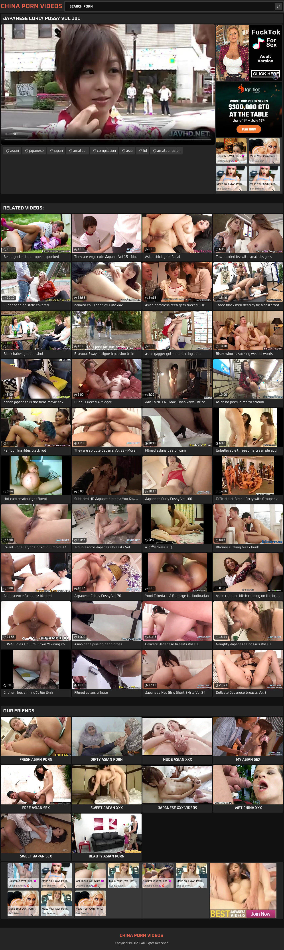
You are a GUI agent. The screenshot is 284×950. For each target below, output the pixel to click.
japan (58, 150)
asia (129, 150)
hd (145, 150)
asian (14, 150)
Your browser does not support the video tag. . (108, 84)
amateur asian (168, 150)
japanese (36, 150)
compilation (106, 150)
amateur (80, 150)
